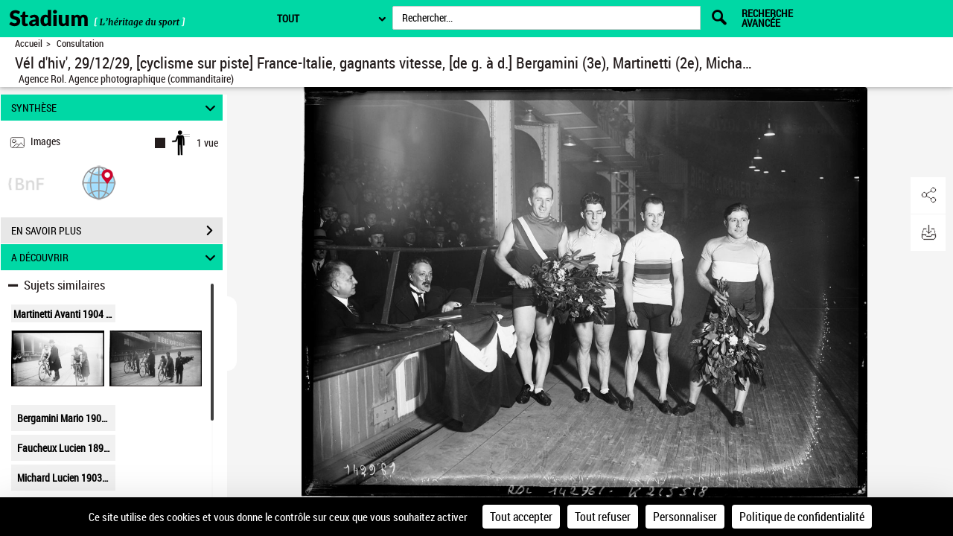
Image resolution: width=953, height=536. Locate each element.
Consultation (80, 43)
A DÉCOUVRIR (115, 257)
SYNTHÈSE (115, 108)
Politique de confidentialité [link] (801, 516)
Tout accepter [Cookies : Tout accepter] (521, 516)
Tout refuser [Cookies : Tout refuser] (603, 516)
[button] (99, 182)
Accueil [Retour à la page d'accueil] (28, 43)
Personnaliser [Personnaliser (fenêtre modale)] (685, 516)
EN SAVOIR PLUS (117, 230)
